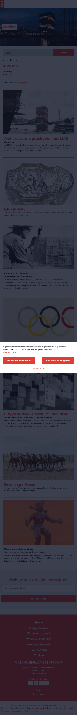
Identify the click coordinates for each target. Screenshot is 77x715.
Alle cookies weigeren (58, 360)
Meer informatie (9, 352)
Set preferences (38, 368)
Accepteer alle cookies (19, 360)
